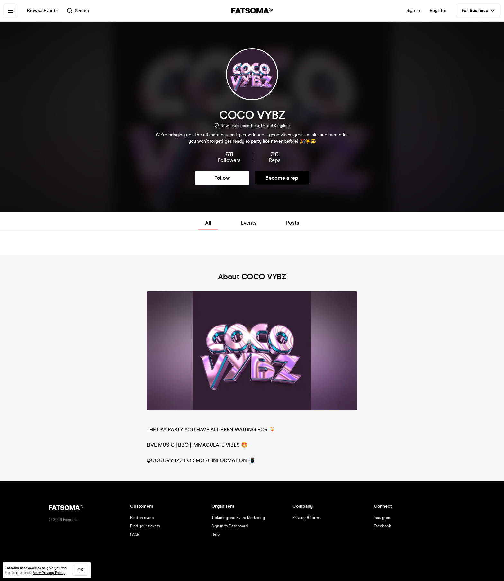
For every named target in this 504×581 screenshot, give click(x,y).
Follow (222, 178)
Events (248, 223)
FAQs (135, 534)
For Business (478, 10)
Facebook (382, 526)
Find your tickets (145, 526)
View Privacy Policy (49, 573)
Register (438, 10)
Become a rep (282, 178)
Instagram (382, 517)
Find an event (142, 517)
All (208, 223)
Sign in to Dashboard (230, 526)
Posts (292, 223)
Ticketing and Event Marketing (238, 517)
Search (78, 10)
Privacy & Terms (306, 517)
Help (216, 534)
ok (80, 570)
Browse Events (42, 10)
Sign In (413, 10)
